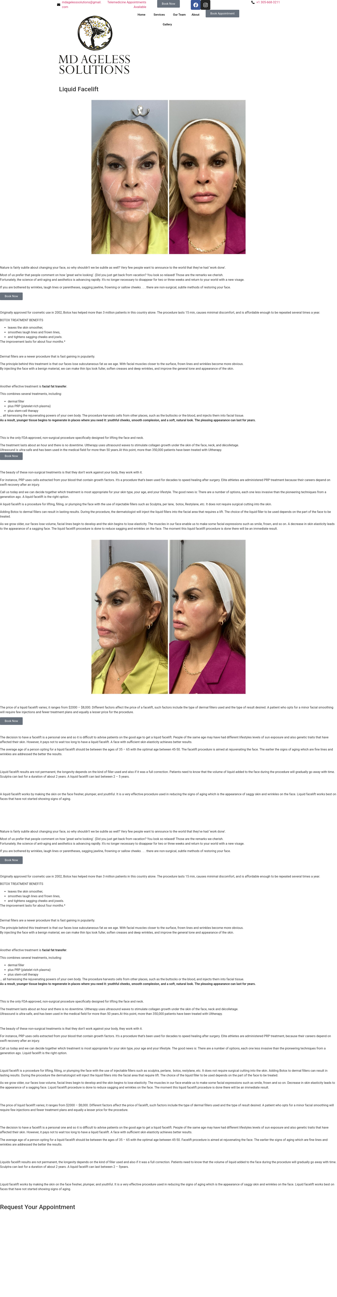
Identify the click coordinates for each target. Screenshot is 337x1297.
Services (159, 14)
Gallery (167, 24)
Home (141, 14)
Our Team (179, 14)
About (195, 14)
